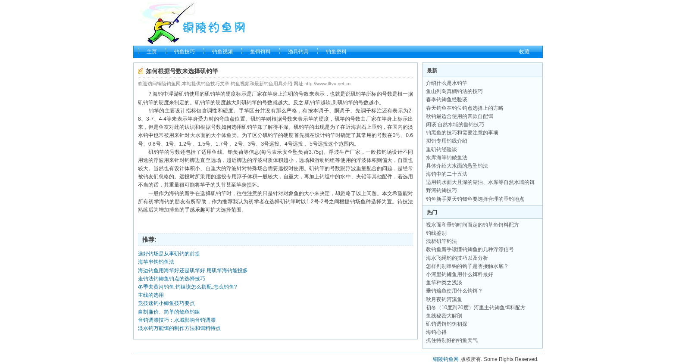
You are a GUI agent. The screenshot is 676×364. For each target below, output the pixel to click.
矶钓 (184, 94)
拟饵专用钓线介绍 (446, 141)
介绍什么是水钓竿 (446, 83)
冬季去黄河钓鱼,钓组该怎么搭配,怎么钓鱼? (187, 287)
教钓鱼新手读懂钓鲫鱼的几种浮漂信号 (470, 249)
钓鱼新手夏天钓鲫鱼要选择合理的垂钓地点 (475, 199)
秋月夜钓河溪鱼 (444, 299)
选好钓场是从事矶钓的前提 (169, 254)
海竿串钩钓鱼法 (156, 262)
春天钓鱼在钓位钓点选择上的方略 (465, 108)
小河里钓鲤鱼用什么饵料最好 (459, 274)
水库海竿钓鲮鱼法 (446, 158)
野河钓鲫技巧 (441, 190)
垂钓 (377, 127)
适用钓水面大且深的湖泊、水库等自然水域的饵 (480, 182)
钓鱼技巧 (184, 52)
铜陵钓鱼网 (446, 359)
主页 (152, 52)
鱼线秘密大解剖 (444, 316)
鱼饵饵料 (260, 52)
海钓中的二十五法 (446, 174)
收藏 (524, 52)
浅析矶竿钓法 (441, 241)
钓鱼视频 (222, 52)
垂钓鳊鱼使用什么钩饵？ (454, 291)
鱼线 (217, 152)
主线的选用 (151, 295)
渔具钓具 (298, 52)
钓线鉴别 (436, 233)
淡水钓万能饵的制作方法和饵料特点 (179, 328)
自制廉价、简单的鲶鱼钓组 (169, 312)
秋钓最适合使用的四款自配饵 (459, 116)
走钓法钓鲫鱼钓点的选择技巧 (171, 279)
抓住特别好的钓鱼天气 (452, 340)
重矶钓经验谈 (441, 149)
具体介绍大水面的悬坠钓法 (457, 166)
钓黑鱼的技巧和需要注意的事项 (462, 133)
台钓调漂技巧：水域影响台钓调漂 (177, 320)
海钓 (158, 94)
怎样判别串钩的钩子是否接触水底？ (467, 266)
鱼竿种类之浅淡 (444, 283)
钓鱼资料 (336, 52)
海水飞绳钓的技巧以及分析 (457, 258)
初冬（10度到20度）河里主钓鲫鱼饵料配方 (476, 308)
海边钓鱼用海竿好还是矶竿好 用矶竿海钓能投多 (193, 271)
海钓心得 (436, 332)
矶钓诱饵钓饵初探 (446, 324)
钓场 (387, 152)
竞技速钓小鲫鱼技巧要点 (166, 303)
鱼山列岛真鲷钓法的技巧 (454, 91)
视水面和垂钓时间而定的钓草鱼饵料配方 (472, 225)
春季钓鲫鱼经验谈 (446, 99)
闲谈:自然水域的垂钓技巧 (455, 124)
